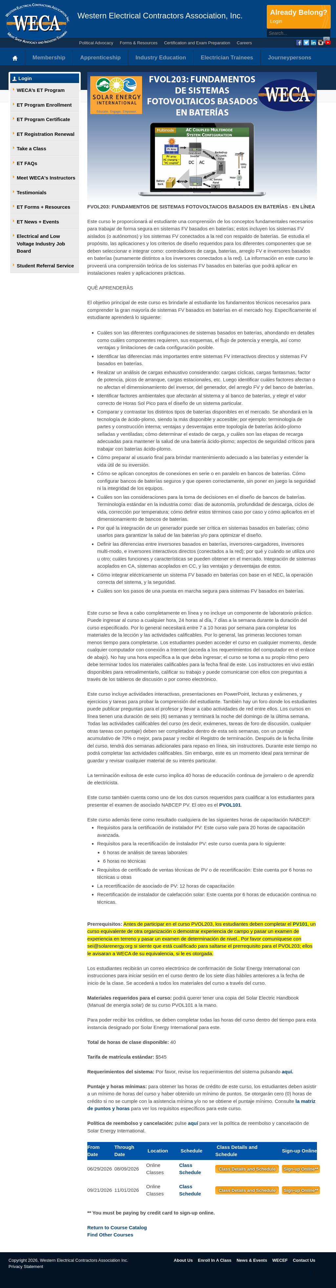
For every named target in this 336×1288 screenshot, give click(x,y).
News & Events (252, 1260)
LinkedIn (313, 42)
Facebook (299, 42)
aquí (193, 1123)
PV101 (300, 924)
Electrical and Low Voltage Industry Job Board (41, 243)
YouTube (328, 42)
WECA (37, 23)
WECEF (280, 1260)
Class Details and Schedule (247, 1169)
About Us (183, 1260)
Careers (244, 42)
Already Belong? (298, 16)
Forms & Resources (139, 42)
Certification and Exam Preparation (197, 42)
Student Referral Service (45, 265)
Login (25, 78)
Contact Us (304, 1260)
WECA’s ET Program (41, 90)
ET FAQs (27, 163)
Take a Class (31, 148)
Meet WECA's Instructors (46, 177)
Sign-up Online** (301, 1169)
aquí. (287, 1071)
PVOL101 (230, 805)
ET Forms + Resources (43, 207)
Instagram (321, 42)
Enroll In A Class (214, 1260)
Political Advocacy (96, 42)
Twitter (306, 42)
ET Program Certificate (43, 119)
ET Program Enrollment (44, 105)
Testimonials (32, 192)
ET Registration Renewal (45, 134)
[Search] (291, 33)
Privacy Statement (26, 1266)
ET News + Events (38, 221)
